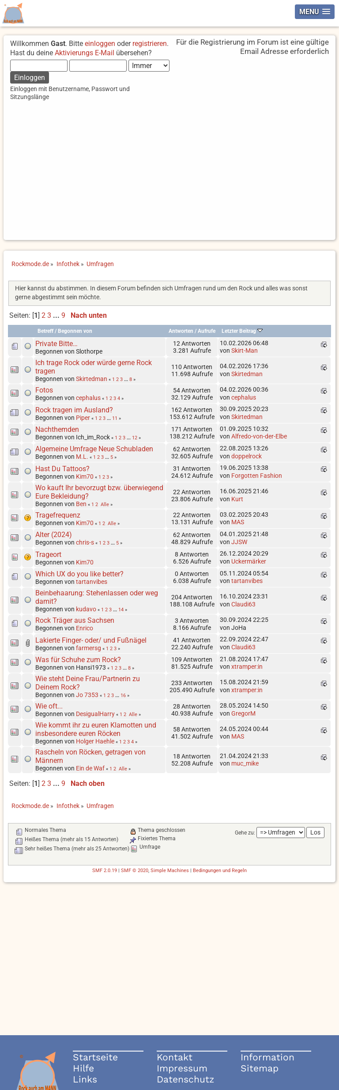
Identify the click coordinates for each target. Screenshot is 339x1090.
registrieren (149, 43)
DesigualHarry (95, 713)
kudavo (86, 609)
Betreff (45, 331)
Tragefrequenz (57, 515)
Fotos (44, 390)
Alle (105, 504)
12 (134, 437)
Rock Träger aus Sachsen (74, 620)
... (57, 315)
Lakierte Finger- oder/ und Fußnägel (91, 640)
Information (267, 1057)
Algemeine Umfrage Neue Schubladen (94, 449)
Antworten (181, 331)
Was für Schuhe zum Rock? (78, 660)
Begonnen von (75, 331)
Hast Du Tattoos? (62, 469)
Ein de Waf (90, 768)
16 (123, 695)
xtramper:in (247, 666)
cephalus (88, 397)
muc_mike (245, 763)
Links (85, 1079)
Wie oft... (49, 706)
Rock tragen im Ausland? (74, 410)
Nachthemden (57, 429)
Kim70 (85, 476)
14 (121, 609)
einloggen (100, 43)
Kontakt (174, 1057)
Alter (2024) (53, 534)
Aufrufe (206, 331)
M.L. (82, 456)
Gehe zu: (245, 833)
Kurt (237, 499)
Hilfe (83, 1068)
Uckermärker (248, 561)
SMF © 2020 (134, 870)
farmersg (88, 648)
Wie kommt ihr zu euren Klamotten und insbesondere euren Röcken (95, 729)
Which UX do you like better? (79, 574)
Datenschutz (185, 1079)
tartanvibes (91, 581)
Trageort (48, 554)
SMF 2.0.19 (104, 870)
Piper (83, 417)
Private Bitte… (56, 343)
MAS (237, 522)
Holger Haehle (95, 741)
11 (114, 418)
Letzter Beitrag (242, 331)
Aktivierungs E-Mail (84, 53)
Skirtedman (91, 378)
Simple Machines (170, 870)
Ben (81, 503)
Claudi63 (243, 604)
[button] (315, 11)
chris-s (85, 542)
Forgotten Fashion (256, 475)
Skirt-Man (244, 350)
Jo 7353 (87, 694)
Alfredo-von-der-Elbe (259, 436)
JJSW (239, 541)
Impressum (182, 1068)
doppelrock (246, 456)
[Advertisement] (169, 178)
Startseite (95, 1057)
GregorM (243, 713)
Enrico (84, 628)
